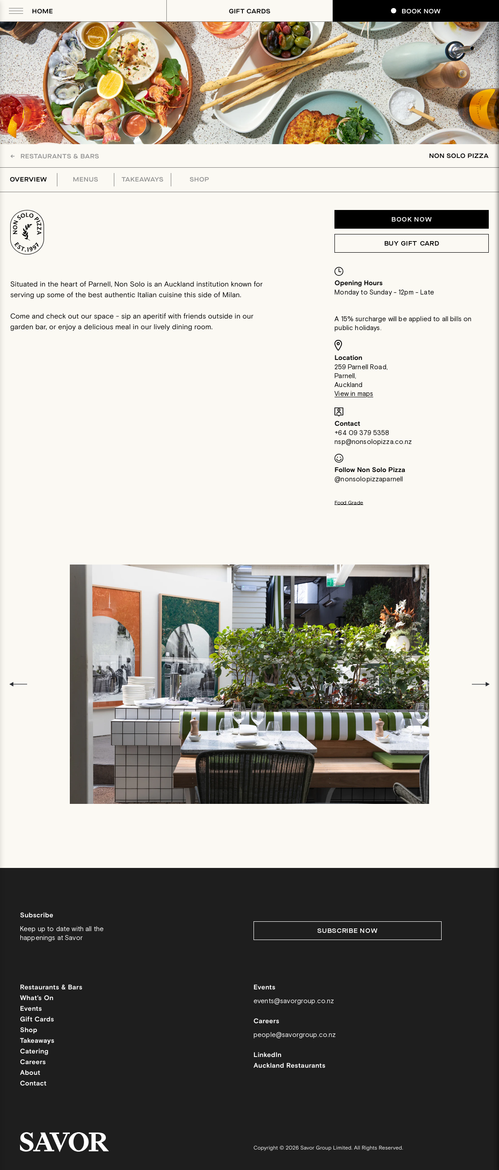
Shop (199, 180)
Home (42, 11)
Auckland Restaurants (290, 1066)
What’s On (37, 998)
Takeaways (142, 180)
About (30, 1073)
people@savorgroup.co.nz (295, 1035)
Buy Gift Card (411, 243)
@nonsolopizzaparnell (368, 479)
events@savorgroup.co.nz (294, 1001)
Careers (33, 1062)
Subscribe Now (347, 931)
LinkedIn (268, 1055)
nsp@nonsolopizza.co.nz (373, 442)
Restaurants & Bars (54, 156)
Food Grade (348, 503)
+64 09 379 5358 (361, 433)
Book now (411, 219)
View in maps (353, 394)
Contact (33, 1084)
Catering (34, 1052)
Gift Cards (250, 11)
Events (31, 1009)
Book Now (416, 11)
